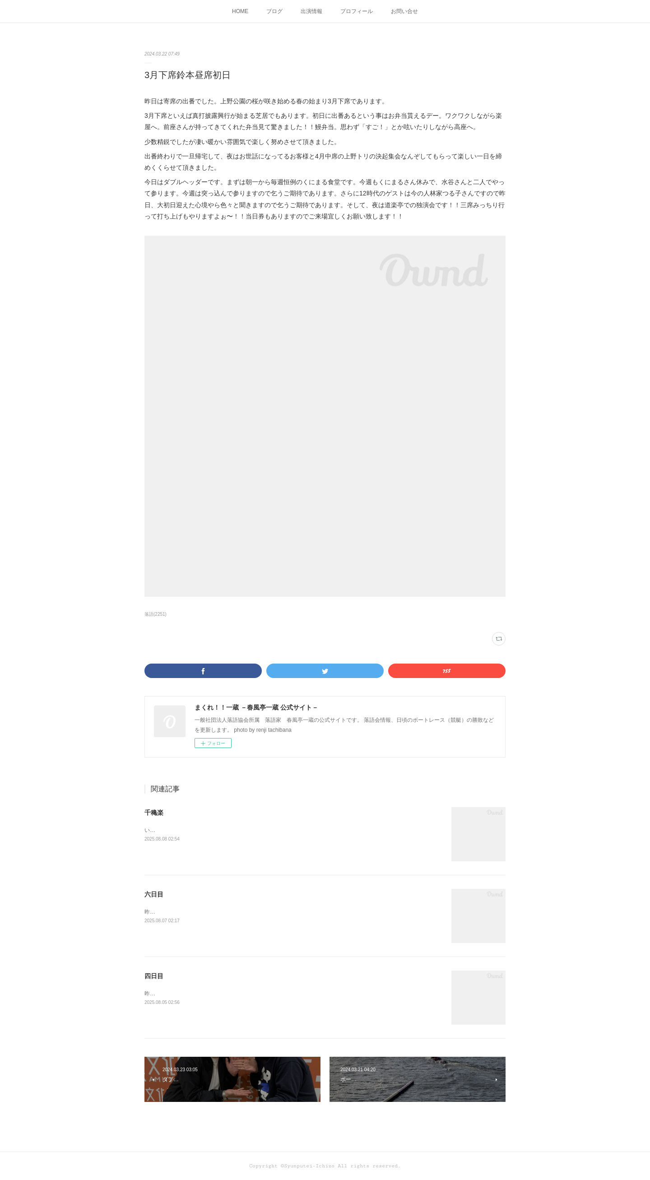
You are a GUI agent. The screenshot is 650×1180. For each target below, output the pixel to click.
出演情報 (311, 11)
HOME (240, 11)
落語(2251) (155, 614)
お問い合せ (404, 11)
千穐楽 (153, 812)
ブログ (274, 11)
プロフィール (356, 11)
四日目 (153, 976)
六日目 (153, 894)
